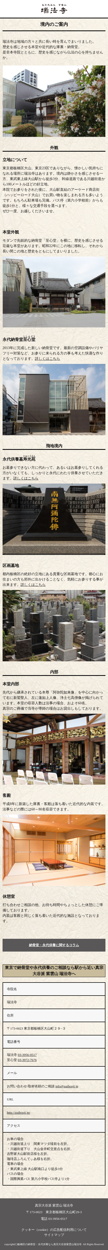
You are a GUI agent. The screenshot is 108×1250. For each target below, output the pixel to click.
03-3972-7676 (27, 1060)
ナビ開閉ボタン (102, 8)
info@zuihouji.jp (66, 1086)
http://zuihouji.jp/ (18, 1112)
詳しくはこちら (47, 359)
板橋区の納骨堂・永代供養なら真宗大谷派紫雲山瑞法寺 (49, 1244)
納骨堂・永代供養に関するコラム (54, 945)
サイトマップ (54, 1235)
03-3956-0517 (27, 1055)
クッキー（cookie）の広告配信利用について (54, 1230)
